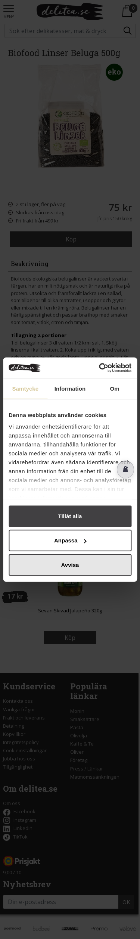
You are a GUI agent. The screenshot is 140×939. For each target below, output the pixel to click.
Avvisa (70, 564)
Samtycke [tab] (25, 388)
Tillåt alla (70, 516)
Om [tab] (114, 388)
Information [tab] (70, 388)
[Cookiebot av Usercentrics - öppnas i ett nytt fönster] (99, 368)
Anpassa (70, 540)
